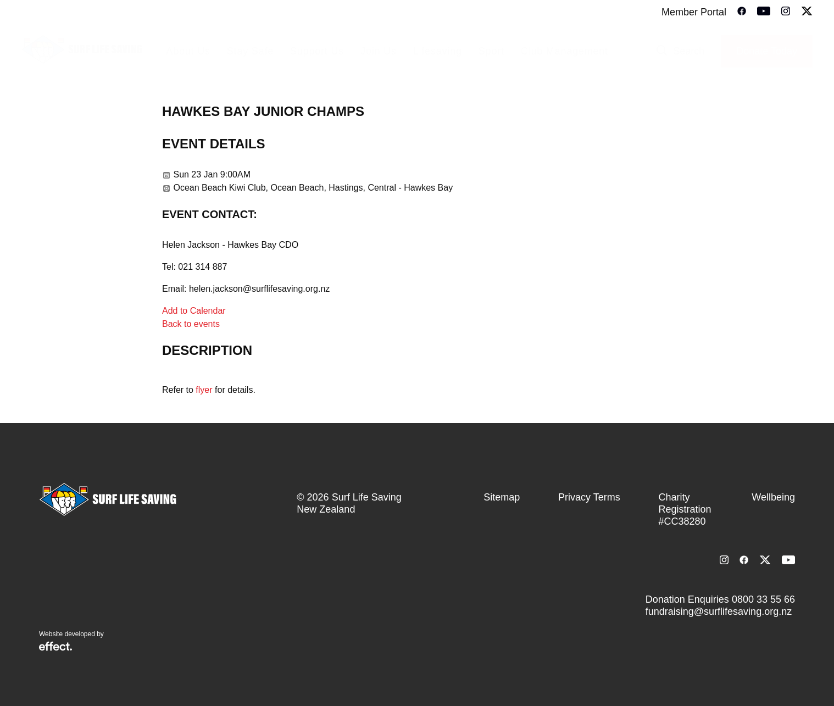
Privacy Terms (589, 497)
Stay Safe (250, 51)
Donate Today (766, 51)
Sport (491, 51)
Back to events (191, 324)
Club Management (564, 51)
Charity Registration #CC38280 (684, 509)
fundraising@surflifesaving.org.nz (719, 611)
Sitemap (501, 497)
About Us (188, 51)
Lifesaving (437, 51)
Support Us (317, 51)
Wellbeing (773, 497)
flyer (204, 389)
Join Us (378, 51)
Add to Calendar (194, 310)
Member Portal (693, 12)
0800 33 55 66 (763, 599)
